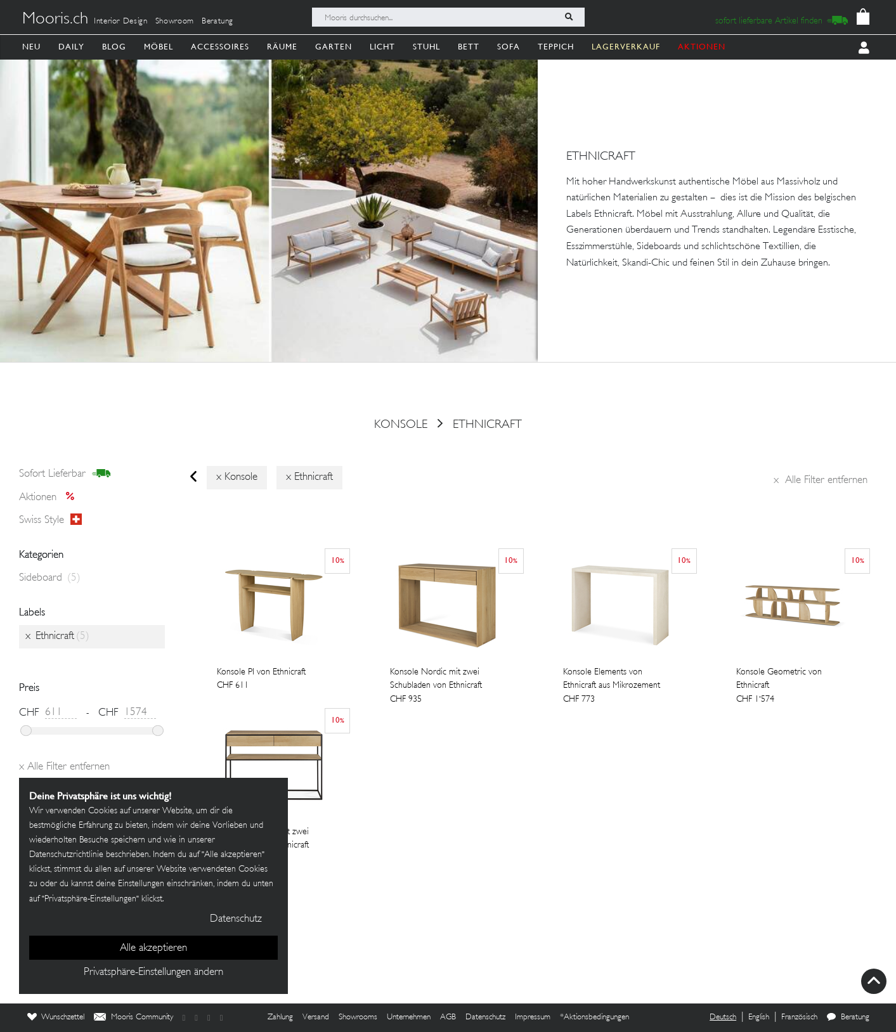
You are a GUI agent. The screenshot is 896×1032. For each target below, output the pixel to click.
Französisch (799, 1017)
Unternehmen (409, 1017)
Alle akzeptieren (153, 948)
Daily (71, 46)
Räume (282, 46)
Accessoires (220, 46)
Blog (114, 46)
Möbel (158, 46)
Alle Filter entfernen (820, 480)
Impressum (532, 1017)
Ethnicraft (487, 424)
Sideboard (50, 578)
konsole (400, 424)
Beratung (217, 21)
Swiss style (50, 520)
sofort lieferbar (65, 474)
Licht (382, 46)
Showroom (174, 21)
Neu (31, 46)
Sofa (508, 46)
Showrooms (358, 1017)
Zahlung (280, 1017)
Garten (333, 46)
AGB (448, 1017)
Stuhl (426, 46)
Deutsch (723, 1017)
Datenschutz (485, 1017)
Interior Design (121, 21)
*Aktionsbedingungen (594, 1017)
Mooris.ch (55, 19)
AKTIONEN (701, 46)
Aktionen (50, 497)
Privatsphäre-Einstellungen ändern (153, 972)
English (758, 1017)
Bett (468, 46)
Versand (315, 1017)
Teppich (556, 46)
